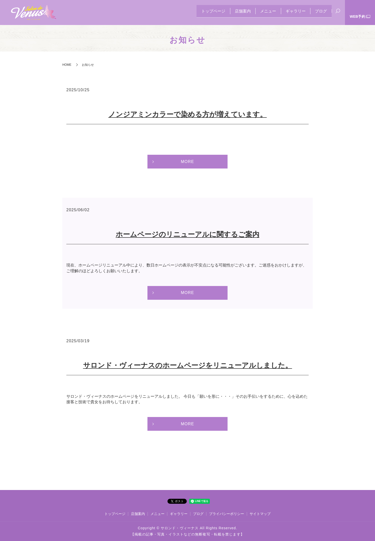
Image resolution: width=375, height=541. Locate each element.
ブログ (320, 12)
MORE (187, 162)
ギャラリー (292, 12)
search (338, 13)
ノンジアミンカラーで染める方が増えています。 (187, 114)
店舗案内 (234, 12)
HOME (66, 64)
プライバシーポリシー (226, 514)
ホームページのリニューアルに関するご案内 (187, 234)
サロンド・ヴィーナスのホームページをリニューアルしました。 (187, 365)
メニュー (262, 12)
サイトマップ (260, 514)
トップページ (202, 12)
